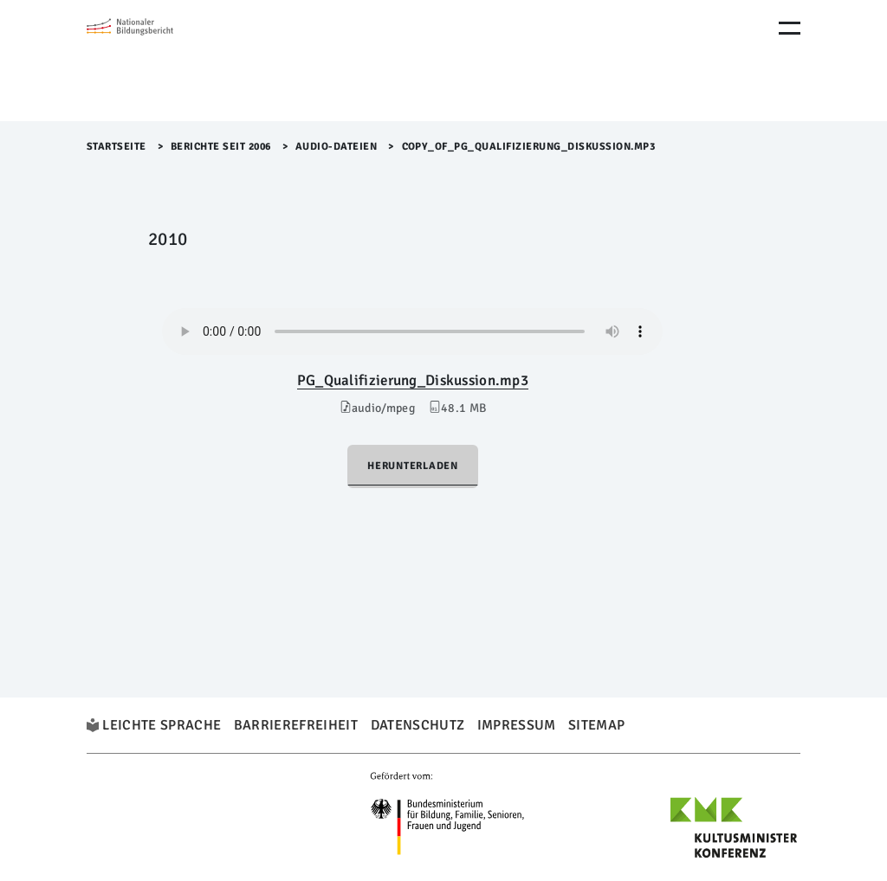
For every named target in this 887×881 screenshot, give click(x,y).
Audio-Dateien (336, 146)
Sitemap (596, 725)
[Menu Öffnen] (789, 28)
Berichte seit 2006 (221, 146)
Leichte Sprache (161, 725)
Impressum (516, 725)
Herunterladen (412, 466)
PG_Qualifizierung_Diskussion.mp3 (412, 380)
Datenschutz (418, 725)
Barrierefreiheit (296, 725)
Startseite (116, 146)
